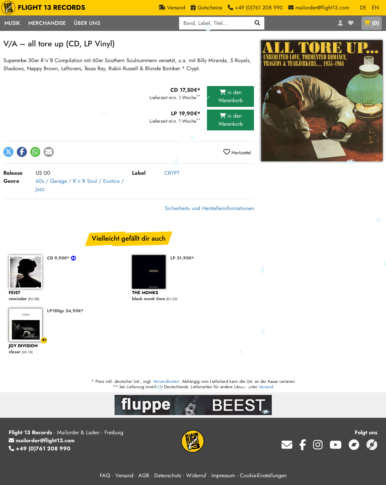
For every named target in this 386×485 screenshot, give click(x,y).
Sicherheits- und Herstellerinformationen (209, 208)
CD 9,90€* (59, 258)
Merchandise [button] (47, 23)
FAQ (105, 475)
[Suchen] (257, 23)
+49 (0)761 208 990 (40, 448)
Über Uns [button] (87, 23)
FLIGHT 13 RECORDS (44, 7)
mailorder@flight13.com (42, 440)
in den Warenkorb (230, 96)
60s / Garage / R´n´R (60, 181)
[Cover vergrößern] (322, 100)
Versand (266, 386)
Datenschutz (167, 475)
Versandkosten (166, 381)
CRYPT (171, 173)
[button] (8, 152)
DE (363, 7)
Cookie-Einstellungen (263, 475)
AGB (143, 475)
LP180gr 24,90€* (65, 311)
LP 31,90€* (182, 258)
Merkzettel (237, 152)
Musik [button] (12, 23)
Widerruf (196, 475)
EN (375, 7)
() (371, 23)
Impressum (223, 475)
